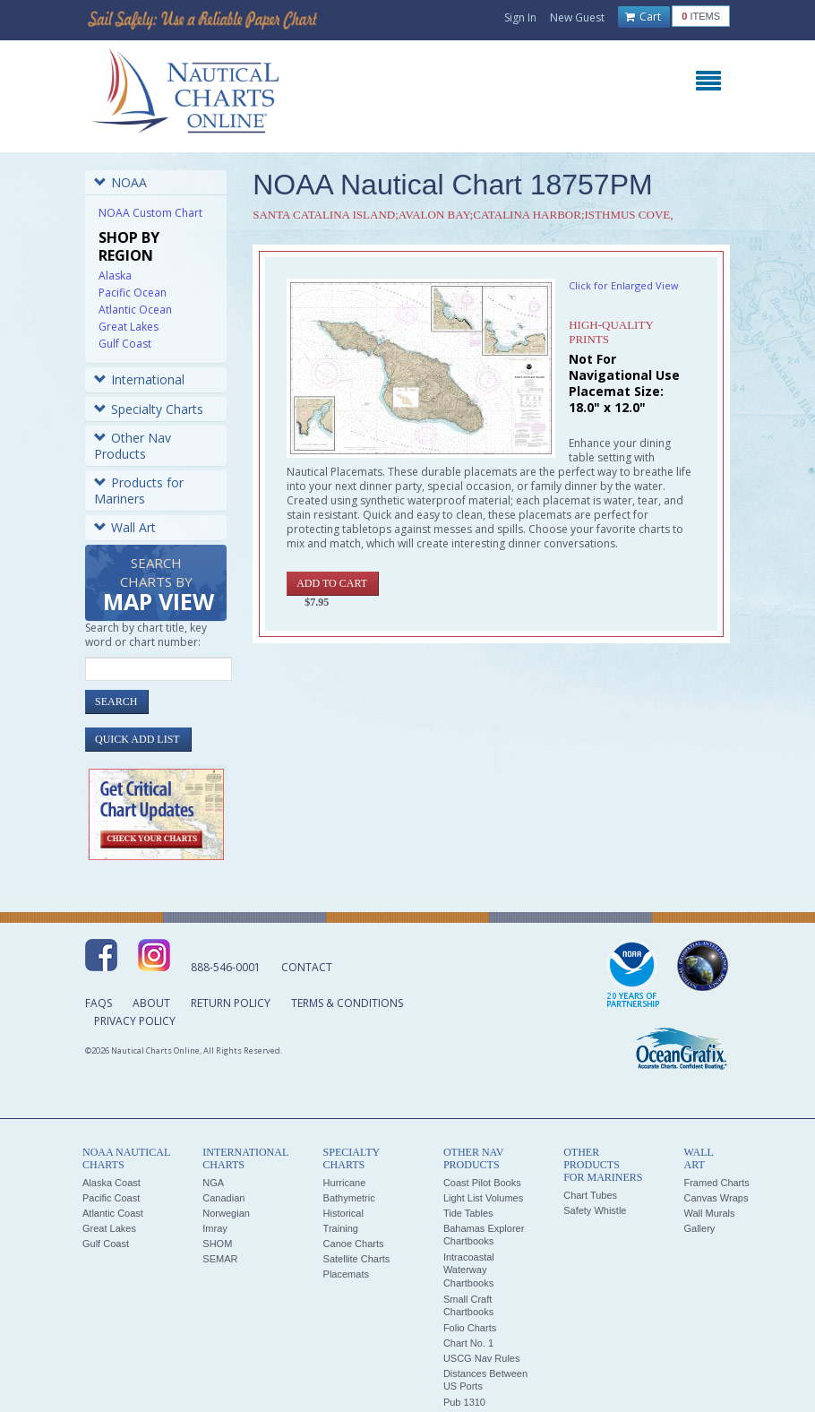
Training (340, 1228)
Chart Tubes (590, 1195)
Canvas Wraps (715, 1197)
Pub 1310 (464, 1402)
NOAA (120, 182)
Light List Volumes (483, 1197)
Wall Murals (708, 1213)
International (139, 379)
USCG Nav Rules (481, 1358)
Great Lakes (129, 326)
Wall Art (125, 527)
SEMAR (219, 1258)
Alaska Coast (111, 1182)
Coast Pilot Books (482, 1182)
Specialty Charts (148, 409)
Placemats (346, 1274)
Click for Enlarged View (624, 285)
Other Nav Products (132, 445)
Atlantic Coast (112, 1213)
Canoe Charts (353, 1243)
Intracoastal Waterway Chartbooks (468, 1270)
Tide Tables (468, 1213)
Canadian (223, 1197)
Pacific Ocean (133, 292)
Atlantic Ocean (135, 309)
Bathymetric (349, 1197)
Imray (214, 1228)
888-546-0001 (226, 967)
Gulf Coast (125, 343)
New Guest (577, 17)
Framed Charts (716, 1182)
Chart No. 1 (468, 1343)
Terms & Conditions (347, 1003)
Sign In (520, 17)
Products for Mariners (139, 490)
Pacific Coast (111, 1197)
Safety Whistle (594, 1210)
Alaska (115, 275)
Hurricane (344, 1182)
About (151, 1003)
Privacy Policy (135, 1021)
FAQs (98, 1003)
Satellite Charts (356, 1258)
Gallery (699, 1228)
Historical (343, 1213)
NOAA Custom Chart (150, 212)
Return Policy (230, 1003)
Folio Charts (469, 1327)
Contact (306, 967)
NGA (213, 1182)
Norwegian (226, 1213)
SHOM (217, 1243)
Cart (643, 17)
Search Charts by (158, 585)
